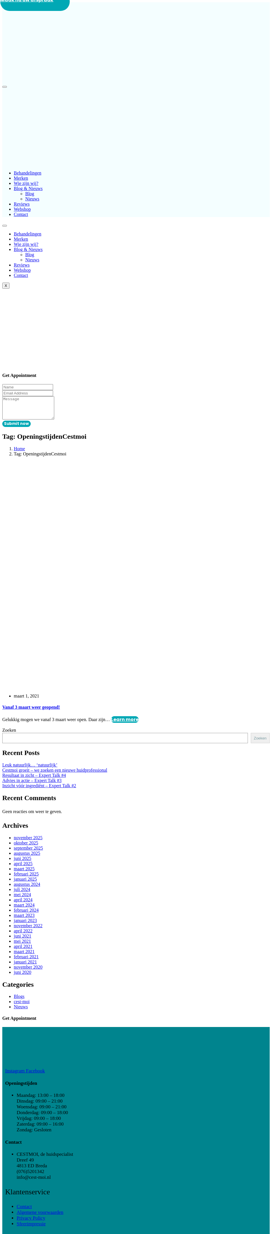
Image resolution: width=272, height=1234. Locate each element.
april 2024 (23, 904)
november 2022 (28, 930)
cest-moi (22, 1005)
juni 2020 (22, 976)
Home (19, 453)
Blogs (19, 1000)
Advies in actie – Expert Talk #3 (32, 784)
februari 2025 (26, 878)
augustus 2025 (27, 857)
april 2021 (23, 950)
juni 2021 (22, 940)
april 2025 (23, 867)
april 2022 (23, 935)
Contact (21, 214)
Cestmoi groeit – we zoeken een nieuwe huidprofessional (54, 774)
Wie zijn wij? (26, 183)
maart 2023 (24, 919)
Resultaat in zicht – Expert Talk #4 (34, 779)
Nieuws (32, 198)
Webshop (22, 209)
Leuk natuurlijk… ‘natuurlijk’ (29, 769)
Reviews (22, 204)
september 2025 (28, 852)
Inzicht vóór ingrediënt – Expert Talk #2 (39, 789)
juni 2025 (22, 862)
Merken (21, 178)
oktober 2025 (26, 847)
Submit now (16, 428)
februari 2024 (26, 914)
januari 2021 (25, 966)
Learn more (125, 724)
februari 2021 (26, 961)
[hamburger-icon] (4, 226)
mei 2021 (22, 945)
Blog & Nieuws (28, 188)
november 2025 (28, 842)
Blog (29, 193)
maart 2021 (24, 955)
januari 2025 (25, 883)
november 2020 (28, 971)
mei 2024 (22, 898)
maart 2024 (24, 909)
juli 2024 (22, 893)
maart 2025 (24, 873)
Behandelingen (27, 172)
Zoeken (9, 734)
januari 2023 (25, 924)
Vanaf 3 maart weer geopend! (31, 711)
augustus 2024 (27, 888)
